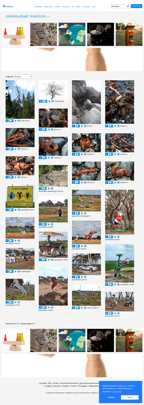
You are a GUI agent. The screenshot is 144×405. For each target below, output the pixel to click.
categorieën (38, 7)
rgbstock (8, 6)
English (48, 386)
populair (57, 7)
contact (78, 7)
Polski (73, 386)
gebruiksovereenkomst (89, 383)
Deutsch (56, 386)
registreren (137, 6)
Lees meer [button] (117, 392)
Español (65, 386)
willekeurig (66, 7)
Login (93, 7)
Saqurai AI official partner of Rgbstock (85, 393)
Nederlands (94, 386)
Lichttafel (43, 383)
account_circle (18, 120)
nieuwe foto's (48, 7)
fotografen (86, 7)
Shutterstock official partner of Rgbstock (59, 393)
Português (82, 386)
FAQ (73, 7)
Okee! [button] (130, 397)
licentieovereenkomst (69, 383)
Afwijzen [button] (111, 397)
